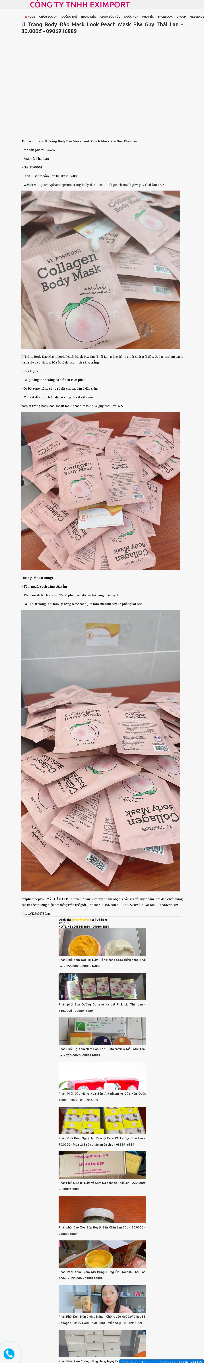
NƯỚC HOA (131, 16)
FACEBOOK (165, 16)
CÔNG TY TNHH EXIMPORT (80, 4)
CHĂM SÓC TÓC (110, 16)
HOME (30, 16)
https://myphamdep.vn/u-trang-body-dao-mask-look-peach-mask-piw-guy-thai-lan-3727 (100, 185)
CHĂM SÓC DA (48, 16)
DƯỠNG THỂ (69, 16)
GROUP (181, 16)
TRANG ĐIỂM (88, 16)
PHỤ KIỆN (148, 16)
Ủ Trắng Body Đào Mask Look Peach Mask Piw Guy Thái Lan (91, 141)
